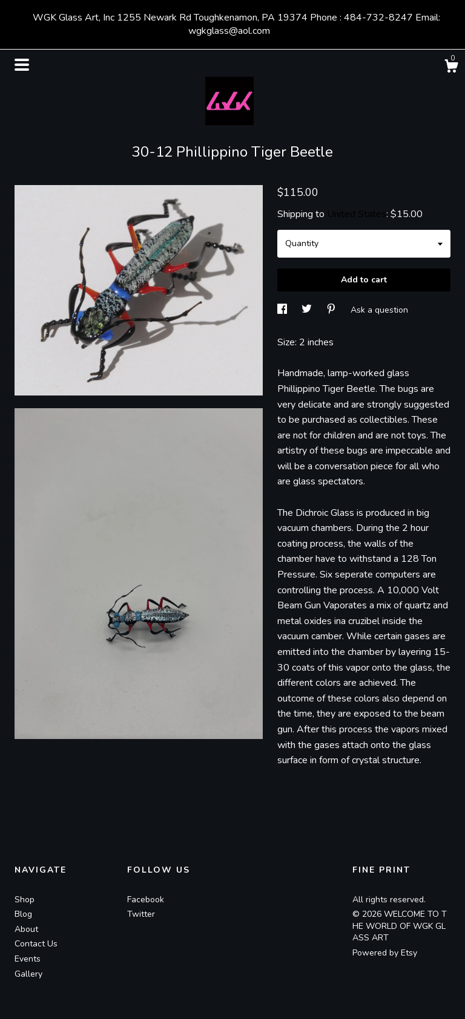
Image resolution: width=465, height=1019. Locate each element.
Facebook (145, 899)
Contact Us (36, 943)
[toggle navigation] (22, 65)
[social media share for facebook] (283, 309)
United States (356, 214)
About (26, 929)
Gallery (28, 974)
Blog (23, 914)
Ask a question (379, 309)
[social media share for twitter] (308, 309)
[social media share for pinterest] (332, 309)
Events (28, 959)
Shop (25, 899)
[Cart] (451, 68)
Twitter (141, 914)
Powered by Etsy (384, 953)
